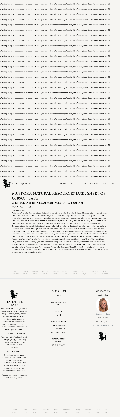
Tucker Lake (27, 249)
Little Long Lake (18, 231)
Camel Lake (59, 215)
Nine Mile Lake (81, 234)
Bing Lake (70, 213)
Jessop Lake (48, 229)
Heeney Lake (101, 226)
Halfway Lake (61, 226)
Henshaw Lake (17, 229)
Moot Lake (39, 234)
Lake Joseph (68, 229)
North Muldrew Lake (95, 234)
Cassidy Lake (91, 215)
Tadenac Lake (45, 247)
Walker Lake (57, 249)
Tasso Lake (55, 247)
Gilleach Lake (55, 223)
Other (102, 183)
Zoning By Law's (58, 345)
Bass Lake (32, 213)
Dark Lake (15, 221)
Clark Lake (25, 218)
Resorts (93, 183)
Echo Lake (68, 221)
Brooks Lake (20, 215)
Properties (61, 183)
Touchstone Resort (58, 322)
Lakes (72, 183)
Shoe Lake (49, 242)
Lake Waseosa (68, 249)
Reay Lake (65, 247)
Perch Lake (99, 236)
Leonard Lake (99, 229)
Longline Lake (29, 231)
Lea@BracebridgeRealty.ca (103, 322)
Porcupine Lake (44, 239)
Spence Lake (71, 244)
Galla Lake (20, 223)
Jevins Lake (57, 229)
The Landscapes (58, 325)
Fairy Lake (77, 221)
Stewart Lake (91, 244)
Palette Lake (59, 236)
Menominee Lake (18, 234)
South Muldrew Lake (31, 244)
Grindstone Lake (18, 226)
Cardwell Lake (79, 215)
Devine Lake (33, 221)
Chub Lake (101, 215)
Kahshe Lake (36, 252)
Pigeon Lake (16, 239)
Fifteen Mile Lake (96, 221)
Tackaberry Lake (32, 247)
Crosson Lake (100, 218)
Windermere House (58, 332)
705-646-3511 (103, 318)
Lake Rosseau (30, 242)
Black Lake (86, 213)
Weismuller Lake (80, 249)
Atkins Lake (16, 213)
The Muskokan (59, 329)
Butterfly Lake (48, 215)
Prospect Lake (56, 239)
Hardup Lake (72, 226)
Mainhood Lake (50, 231)
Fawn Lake (85, 221)
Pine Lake (25, 239)
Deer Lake (24, 221)
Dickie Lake (42, 221)
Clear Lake (33, 218)
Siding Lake (58, 242)
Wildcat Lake (93, 249)
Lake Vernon (47, 249)
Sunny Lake (20, 247)
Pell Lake (68, 236)
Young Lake (26, 252)
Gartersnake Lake (32, 223)
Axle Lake (24, 213)
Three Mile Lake (75, 247)
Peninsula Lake (89, 236)
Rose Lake (20, 242)
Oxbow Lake (41, 236)
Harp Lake (81, 226)
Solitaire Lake (17, 244)
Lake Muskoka (60, 234)
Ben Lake (51, 213)
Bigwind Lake (61, 213)
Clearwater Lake (53, 218)
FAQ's (59, 315)
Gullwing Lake (38, 226)
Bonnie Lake (95, 213)
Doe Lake (51, 221)
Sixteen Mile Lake (86, 242)
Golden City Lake (80, 223)
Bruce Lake (30, 215)
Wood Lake (16, 252)
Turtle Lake (37, 249)
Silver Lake (67, 242)
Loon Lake (39, 231)
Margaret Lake (62, 231)
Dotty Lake (59, 221)
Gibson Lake (44, 223)
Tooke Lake (99, 247)
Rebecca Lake (68, 239)
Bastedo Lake (42, 213)
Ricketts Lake (79, 239)
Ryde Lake (40, 242)
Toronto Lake (17, 249)
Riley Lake (95, 239)
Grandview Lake (93, 223)
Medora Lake (102, 231)
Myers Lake (71, 234)
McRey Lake (92, 231)
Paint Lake (50, 236)
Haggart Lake (49, 226)
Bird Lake (78, 213)
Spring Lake (80, 244)
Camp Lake (69, 215)
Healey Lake (90, 226)
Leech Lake (88, 229)
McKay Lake (82, 231)
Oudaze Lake (30, 236)
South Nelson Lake (46, 244)
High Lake (38, 229)
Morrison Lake (49, 234)
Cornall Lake (89, 218)
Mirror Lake (30, 234)
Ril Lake (88, 239)
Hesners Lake (29, 229)
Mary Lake (73, 231)
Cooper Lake (79, 218)
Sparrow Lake (59, 244)
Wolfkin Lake (103, 249)
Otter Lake (20, 236)
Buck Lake (39, 215)
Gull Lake (28, 226)
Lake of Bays (79, 229)
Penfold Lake (77, 236)
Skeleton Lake (99, 242)
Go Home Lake (66, 223)
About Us (82, 183)
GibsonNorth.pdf (18, 210)
